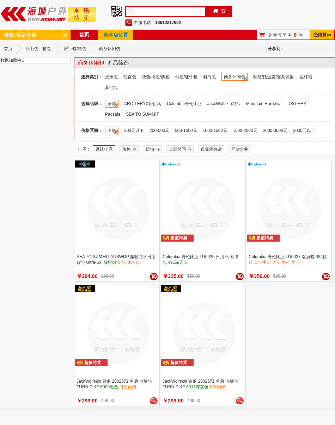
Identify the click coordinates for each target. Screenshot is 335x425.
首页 (84, 34)
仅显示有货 (211, 149)
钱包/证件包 (186, 76)
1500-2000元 (245, 130)
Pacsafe (112, 114)
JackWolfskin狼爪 (223, 103)
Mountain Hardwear (264, 103)
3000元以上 (304, 130)
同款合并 (239, 149)
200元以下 (134, 130)
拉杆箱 (305, 76)
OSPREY (297, 103)
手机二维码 (116, 11)
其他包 (111, 87)
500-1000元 (186, 130)
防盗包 (129, 76)
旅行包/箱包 (75, 48)
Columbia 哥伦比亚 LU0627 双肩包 (282, 256)
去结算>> (322, 35)
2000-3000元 (275, 130)
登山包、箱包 (38, 48)
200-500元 (159, 130)
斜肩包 (209, 76)
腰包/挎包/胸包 (156, 76)
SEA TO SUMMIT (142, 114)
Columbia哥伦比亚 (184, 103)
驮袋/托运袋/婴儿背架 (273, 76)
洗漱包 (111, 76)
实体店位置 (115, 35)
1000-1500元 (215, 130)
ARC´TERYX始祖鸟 (142, 103)
